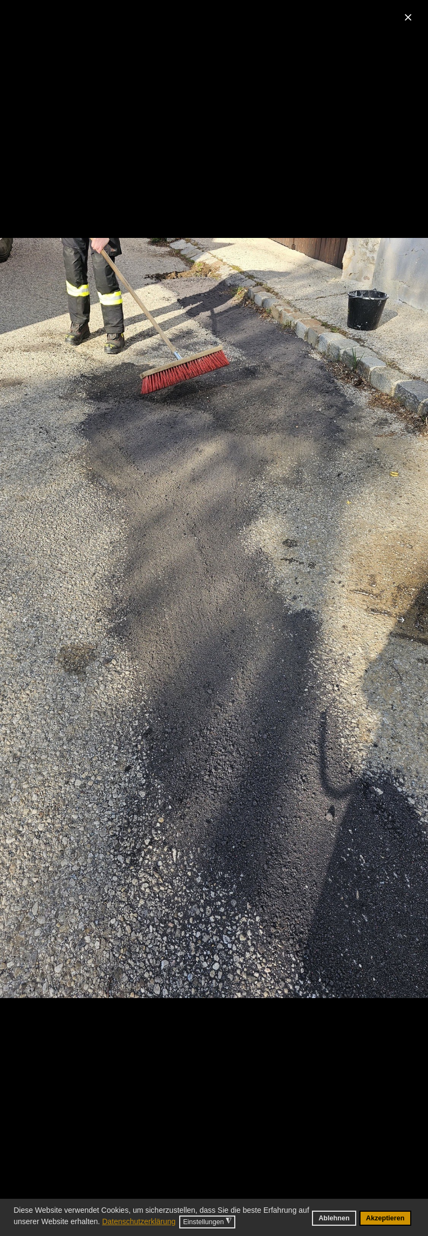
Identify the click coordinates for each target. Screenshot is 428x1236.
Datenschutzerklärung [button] (138, 1221)
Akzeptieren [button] (385, 1218)
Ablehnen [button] (333, 1218)
